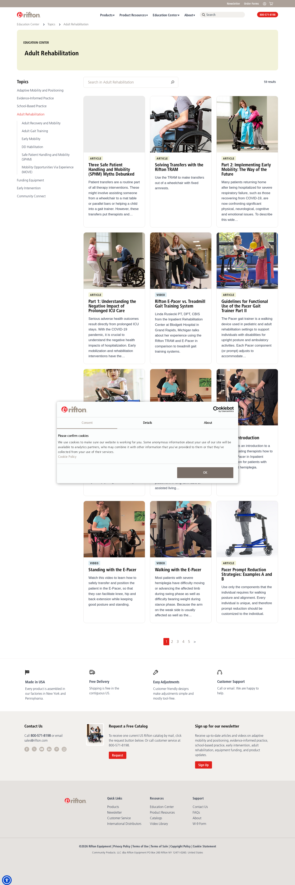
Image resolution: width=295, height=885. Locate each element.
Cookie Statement (204, 846)
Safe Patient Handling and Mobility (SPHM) (46, 157)
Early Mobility (31, 139)
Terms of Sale (159, 846)
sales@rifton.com (36, 740)
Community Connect (31, 196)
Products (106, 15)
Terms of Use (140, 846)
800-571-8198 (267, 14)
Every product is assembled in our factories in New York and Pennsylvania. (45, 693)
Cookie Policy (67, 457)
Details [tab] (147, 423)
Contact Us (200, 807)
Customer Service (119, 818)
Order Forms (251, 3)
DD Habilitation (32, 147)
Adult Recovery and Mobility (41, 123)
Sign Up (203, 765)
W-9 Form (199, 824)
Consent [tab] (87, 423)
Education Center (165, 15)
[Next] (195, 641)
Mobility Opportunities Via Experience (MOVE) (48, 169)
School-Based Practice (32, 106)
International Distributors (124, 824)
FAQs (196, 812)
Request (117, 755)
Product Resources (132, 15)
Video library (159, 824)
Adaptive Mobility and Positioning (40, 90)
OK (205, 472)
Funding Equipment (30, 180)
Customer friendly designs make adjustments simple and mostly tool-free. (173, 693)
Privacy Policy (121, 846)
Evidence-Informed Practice (35, 98)
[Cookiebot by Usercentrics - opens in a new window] (216, 409)
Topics (52, 24)
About (188, 15)
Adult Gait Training (35, 131)
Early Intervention (29, 188)
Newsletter (233, 3)
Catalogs (156, 818)
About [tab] (208, 423)
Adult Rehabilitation (31, 114)
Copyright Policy (180, 846)
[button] (7, 880)
